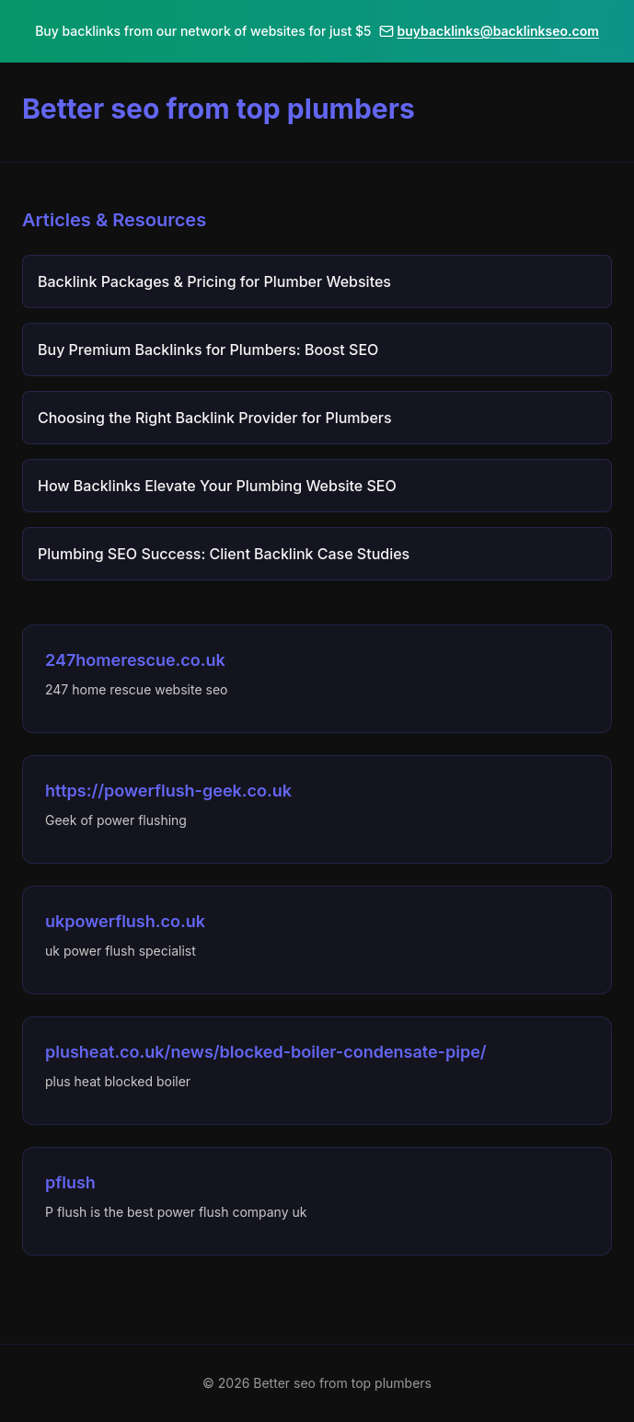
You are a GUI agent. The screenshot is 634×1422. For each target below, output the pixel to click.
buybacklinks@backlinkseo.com (489, 31)
